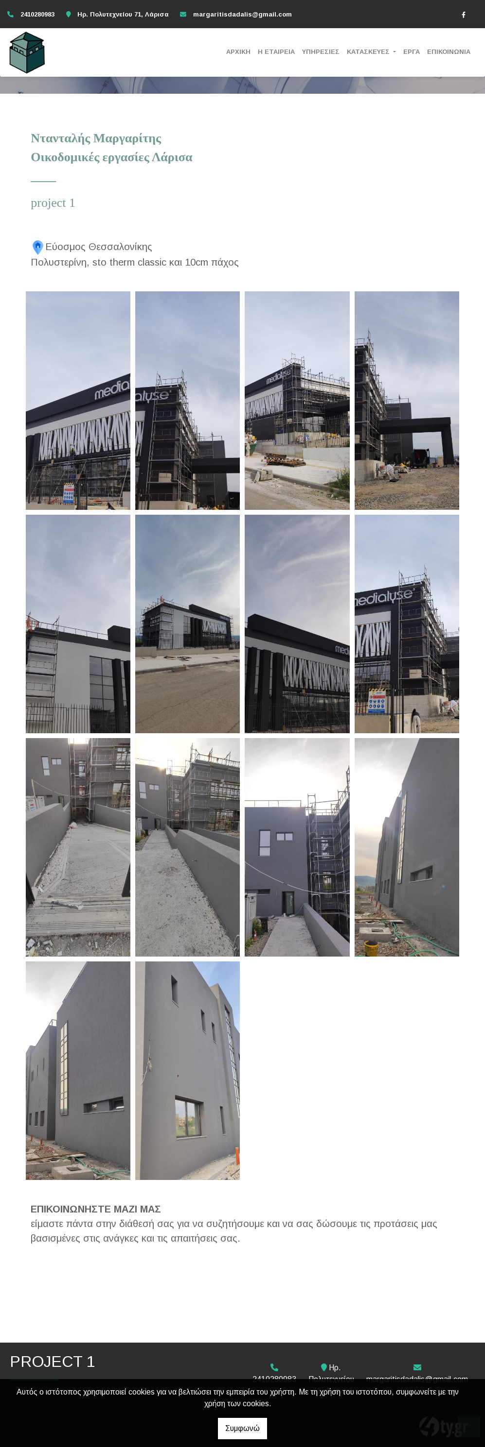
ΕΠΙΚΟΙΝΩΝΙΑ (448, 51)
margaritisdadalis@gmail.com (242, 14)
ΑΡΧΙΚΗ (238, 51)
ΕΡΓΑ (411, 51)
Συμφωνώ (242, 1428)
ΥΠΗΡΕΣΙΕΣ (321, 51)
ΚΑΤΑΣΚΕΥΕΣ (369, 51)
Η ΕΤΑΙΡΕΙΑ (276, 51)
